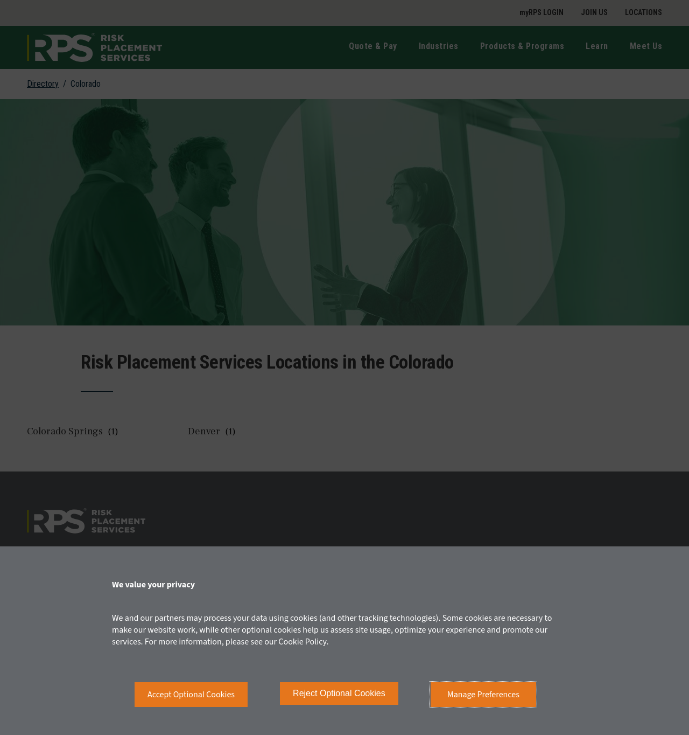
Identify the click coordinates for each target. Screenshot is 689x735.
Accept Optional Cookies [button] (191, 695)
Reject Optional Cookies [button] (339, 693)
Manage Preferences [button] (483, 695)
